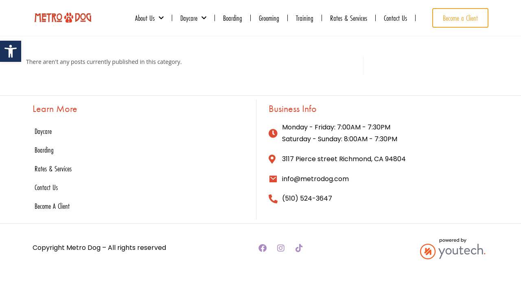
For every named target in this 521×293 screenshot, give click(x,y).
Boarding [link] (232, 18)
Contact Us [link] (395, 18)
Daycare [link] (193, 18)
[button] (262, 248)
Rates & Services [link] (348, 18)
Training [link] (304, 18)
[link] (10, 51)
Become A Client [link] (52, 206)
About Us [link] (149, 18)
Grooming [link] (269, 18)
